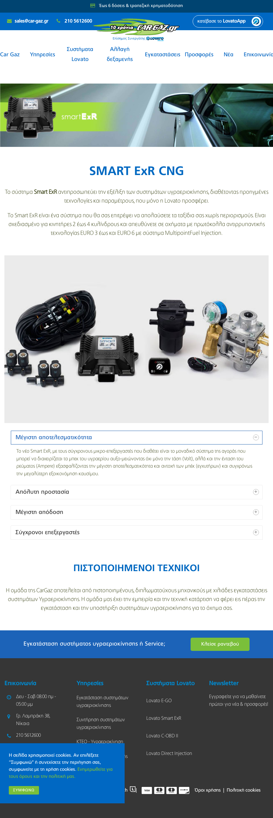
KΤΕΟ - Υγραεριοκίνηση (100, 741)
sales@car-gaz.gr (31, 21)
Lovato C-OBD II (162, 736)
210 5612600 (78, 21)
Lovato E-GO (159, 700)
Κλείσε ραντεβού (220, 644)
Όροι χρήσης (208, 790)
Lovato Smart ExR (163, 718)
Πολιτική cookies (244, 790)
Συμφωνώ (24, 790)
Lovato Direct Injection (169, 753)
